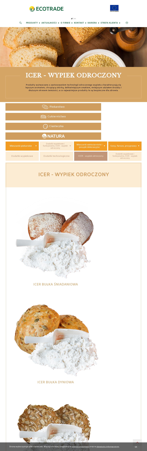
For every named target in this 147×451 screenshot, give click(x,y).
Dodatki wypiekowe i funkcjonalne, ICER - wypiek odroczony (55, 119)
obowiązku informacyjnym (109, 447)
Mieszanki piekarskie (21, 119)
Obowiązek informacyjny (94, 384)
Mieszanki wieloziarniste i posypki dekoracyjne (88, 119)
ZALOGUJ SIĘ (43, 441)
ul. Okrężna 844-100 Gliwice (30, 381)
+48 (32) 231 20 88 (61, 377)
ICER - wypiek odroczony (91, 129)
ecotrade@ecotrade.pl (61, 388)
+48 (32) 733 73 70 (61, 380)
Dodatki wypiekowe (22, 129)
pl (71, 19)
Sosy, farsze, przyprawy (123, 119)
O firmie (65, 24)
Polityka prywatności (94, 380)
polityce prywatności (80, 447)
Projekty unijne (94, 377)
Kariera (92, 24)
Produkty (32, 24)
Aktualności (49, 24)
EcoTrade (70, 404)
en (75, 19)
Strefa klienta (109, 24)
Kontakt (79, 24)
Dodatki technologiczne (56, 129)
